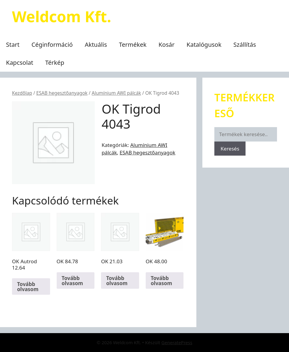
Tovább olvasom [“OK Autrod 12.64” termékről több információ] (27, 287)
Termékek (133, 44)
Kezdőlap (22, 93)
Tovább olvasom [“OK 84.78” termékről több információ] (72, 281)
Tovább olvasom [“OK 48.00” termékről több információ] (161, 281)
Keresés (230, 148)
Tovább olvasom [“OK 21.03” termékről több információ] (116, 281)
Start (12, 44)
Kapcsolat (19, 62)
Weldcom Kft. (61, 16)
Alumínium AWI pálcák (116, 93)
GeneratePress (176, 342)
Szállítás (245, 44)
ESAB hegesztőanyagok (62, 93)
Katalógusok (203, 44)
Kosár (167, 44)
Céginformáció (52, 44)
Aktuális (96, 44)
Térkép (54, 62)
